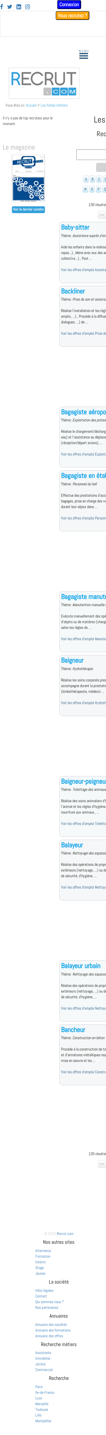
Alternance (43, 1250)
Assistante (43, 1352)
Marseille (41, 1403)
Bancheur (73, 1029)
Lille (38, 1415)
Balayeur (72, 845)
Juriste (40, 1364)
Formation (42, 1256)
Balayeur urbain (80, 965)
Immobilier (43, 1358)
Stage (39, 1267)
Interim (40, 1262)
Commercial (44, 1369)
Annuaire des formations (52, 1330)
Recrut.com (65, 1233)
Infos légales (44, 1290)
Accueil (31, 105)
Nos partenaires (46, 1307)
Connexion (69, 4)
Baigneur (72, 660)
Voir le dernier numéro (28, 209)
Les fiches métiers (54, 105)
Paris (39, 1386)
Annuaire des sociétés (51, 1324)
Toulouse (41, 1409)
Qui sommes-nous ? (49, 1301)
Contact (41, 1296)
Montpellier (43, 1420)
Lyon (38, 1398)
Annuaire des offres (49, 1335)
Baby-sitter (75, 227)
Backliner (73, 291)
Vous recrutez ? (72, 15)
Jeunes (40, 1273)
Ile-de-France (44, 1392)
